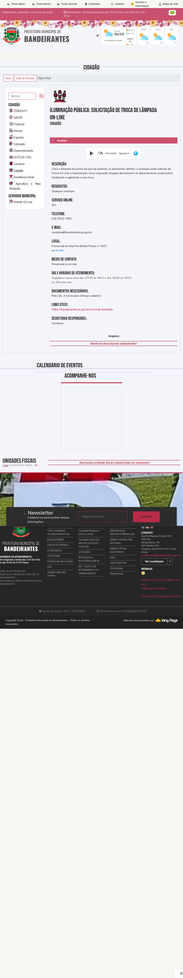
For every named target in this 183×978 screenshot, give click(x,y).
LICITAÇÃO (84, 552)
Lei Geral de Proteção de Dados (161, 596)
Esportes (19, 137)
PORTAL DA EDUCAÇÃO (60, 561)
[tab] (97, 35)
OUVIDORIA (53, 556)
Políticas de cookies (154, 588)
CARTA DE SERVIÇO (58, 545)
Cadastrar (146, 516)
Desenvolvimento (23, 150)
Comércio (19, 164)
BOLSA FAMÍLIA (55, 540)
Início (8, 78)
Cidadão (18, 170)
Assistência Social (24, 177)
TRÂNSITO (20, 111)
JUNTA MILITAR (118, 563)
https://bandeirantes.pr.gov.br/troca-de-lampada (82, 309)
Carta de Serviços (25, 78)
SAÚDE (18, 117)
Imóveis (18, 131)
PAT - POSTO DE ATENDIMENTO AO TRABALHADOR (88, 570)
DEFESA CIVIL (23, 157)
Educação (19, 144)
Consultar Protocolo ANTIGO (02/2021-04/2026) (88, 543)
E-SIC (112, 558)
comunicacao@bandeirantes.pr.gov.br (161, 555)
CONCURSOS (54, 551)
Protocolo (19, 124)
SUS (49, 567)
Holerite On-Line (23, 202)
